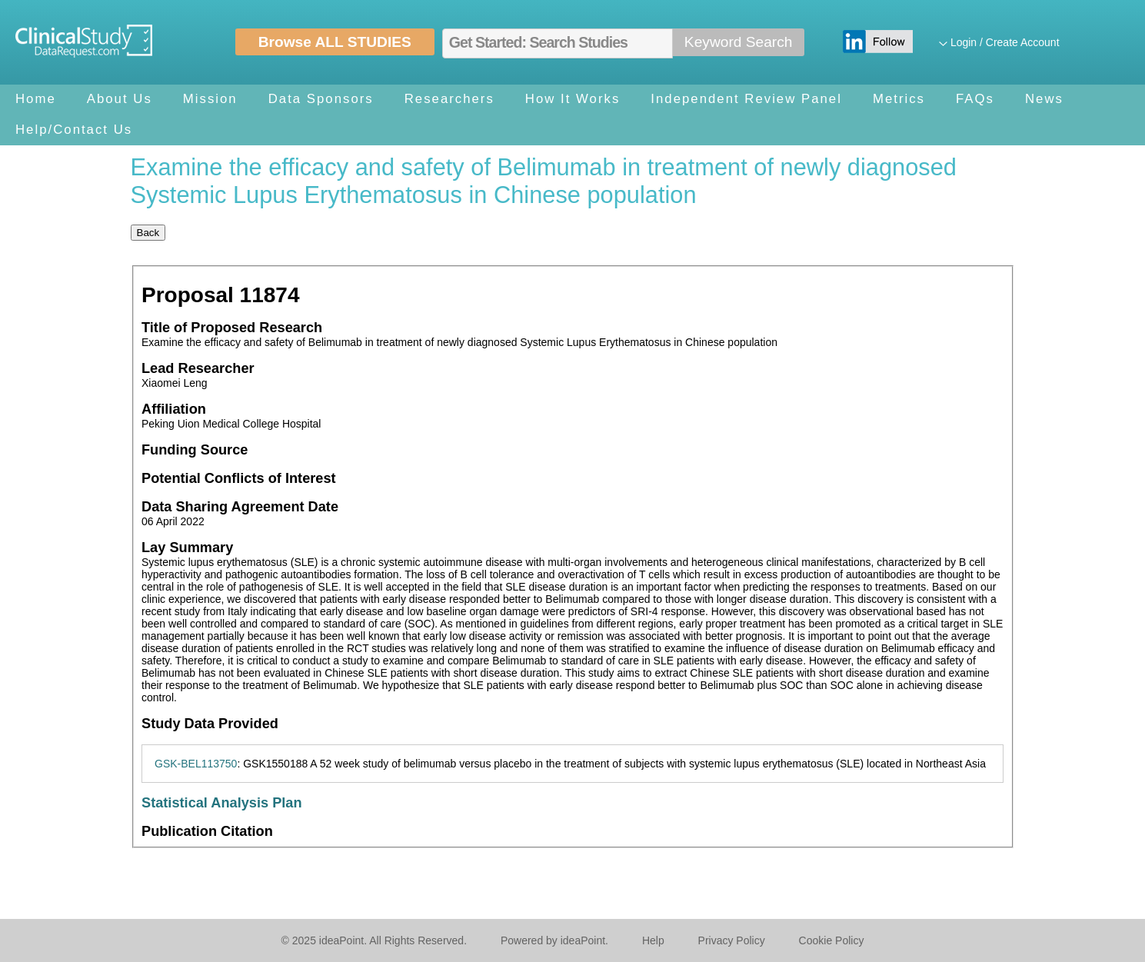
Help (653, 940)
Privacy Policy (731, 940)
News (1044, 99)
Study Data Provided (209, 723)
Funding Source (194, 450)
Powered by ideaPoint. (554, 940)
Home (35, 99)
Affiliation (173, 409)
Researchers (449, 99)
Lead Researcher (198, 368)
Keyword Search (738, 42)
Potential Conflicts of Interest (238, 478)
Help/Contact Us (73, 129)
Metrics (899, 99)
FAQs (975, 99)
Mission (210, 99)
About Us (119, 99)
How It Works (572, 99)
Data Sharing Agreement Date (239, 506)
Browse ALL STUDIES (334, 42)
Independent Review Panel (746, 99)
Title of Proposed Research (231, 327)
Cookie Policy (831, 940)
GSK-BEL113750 (196, 763)
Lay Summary (187, 547)
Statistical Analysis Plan (221, 803)
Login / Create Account (1005, 42)
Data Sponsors (321, 99)
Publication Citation (207, 831)
